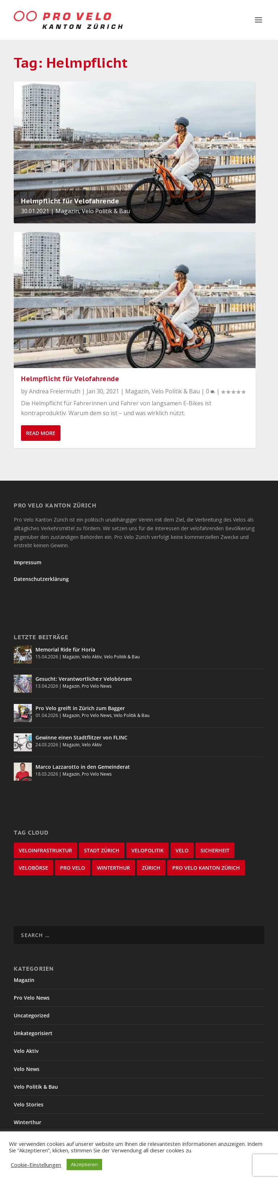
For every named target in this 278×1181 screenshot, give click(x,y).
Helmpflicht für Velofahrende (70, 201)
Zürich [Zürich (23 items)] (151, 867)
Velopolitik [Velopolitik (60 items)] (147, 850)
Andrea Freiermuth (54, 391)
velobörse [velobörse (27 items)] (33, 867)
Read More (40, 433)
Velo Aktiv (92, 657)
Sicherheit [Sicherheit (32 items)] (215, 850)
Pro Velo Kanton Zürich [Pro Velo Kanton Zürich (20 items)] (206, 867)
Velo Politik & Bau (106, 211)
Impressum (27, 562)
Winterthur (27, 1122)
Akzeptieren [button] (84, 1164)
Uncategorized (32, 1015)
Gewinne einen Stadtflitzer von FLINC (81, 737)
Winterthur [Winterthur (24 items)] (113, 867)
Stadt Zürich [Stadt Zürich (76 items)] (101, 850)
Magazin (67, 211)
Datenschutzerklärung (41, 578)
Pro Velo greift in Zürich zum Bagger (80, 708)
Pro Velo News (96, 686)
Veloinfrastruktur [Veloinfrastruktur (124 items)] (45, 850)
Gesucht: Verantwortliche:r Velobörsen (83, 678)
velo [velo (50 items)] (182, 850)
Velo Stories (28, 1104)
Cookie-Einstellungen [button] (36, 1164)
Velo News (26, 1069)
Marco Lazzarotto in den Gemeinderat (82, 766)
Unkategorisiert (33, 1033)
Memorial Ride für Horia (65, 649)
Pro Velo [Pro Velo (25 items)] (72, 867)
